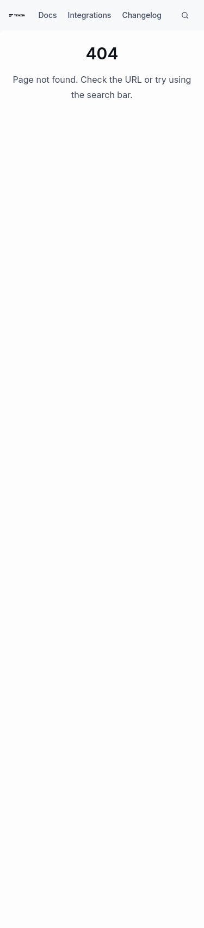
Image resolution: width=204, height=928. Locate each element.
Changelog (142, 15)
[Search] (185, 15)
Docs (47, 15)
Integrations (90, 15)
